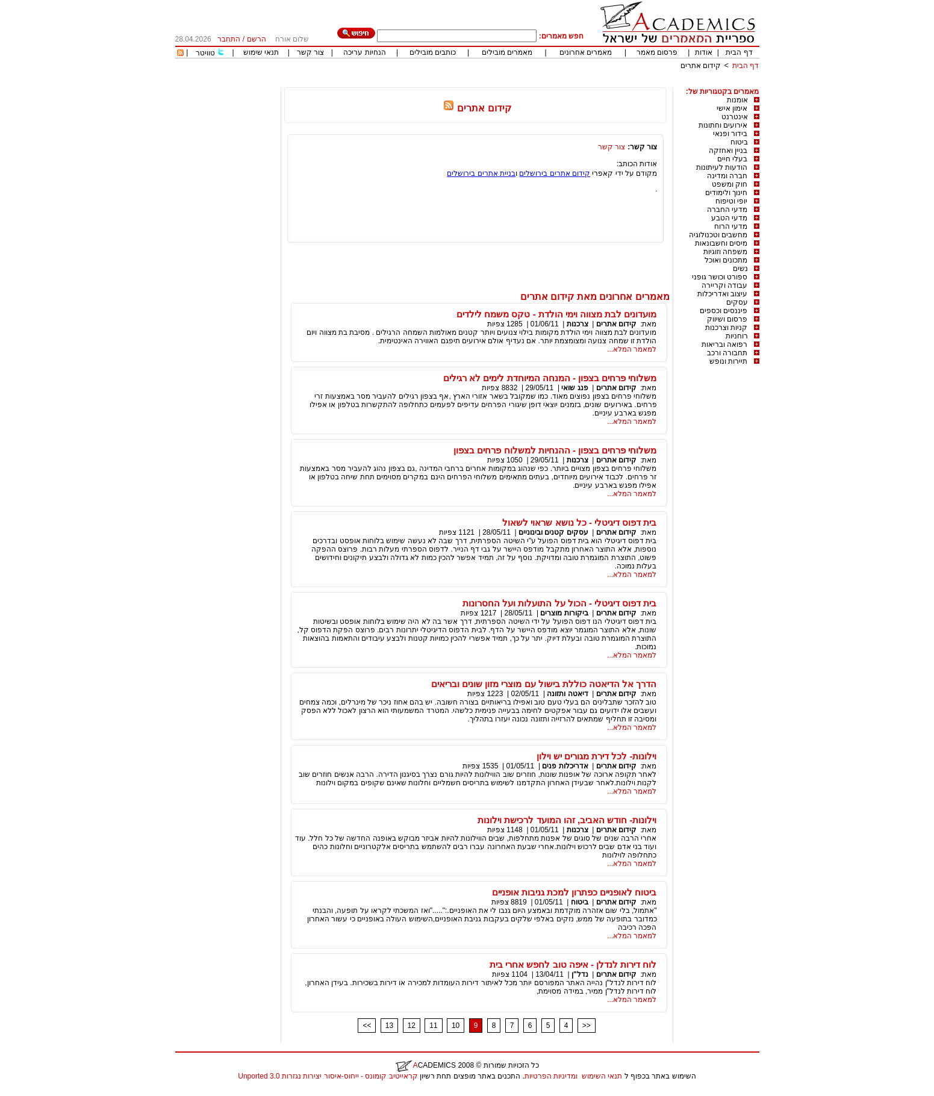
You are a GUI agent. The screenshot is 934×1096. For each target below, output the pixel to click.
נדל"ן (579, 974)
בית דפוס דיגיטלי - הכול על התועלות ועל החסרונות (559, 603)
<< (367, 1025)
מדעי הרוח (730, 226)
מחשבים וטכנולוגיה (718, 235)
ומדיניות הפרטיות (551, 1076)
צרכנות (577, 324)
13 (389, 1025)
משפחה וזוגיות (725, 252)
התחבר (228, 39)
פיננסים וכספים (723, 311)
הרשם (256, 39)
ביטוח (739, 142)
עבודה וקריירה (724, 285)
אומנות (737, 100)
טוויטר (205, 53)
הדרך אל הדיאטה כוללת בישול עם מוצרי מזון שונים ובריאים (544, 684)
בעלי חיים (732, 159)
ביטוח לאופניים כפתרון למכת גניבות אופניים (574, 892)
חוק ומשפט (729, 184)
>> (586, 1025)
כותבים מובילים (432, 52)
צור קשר (310, 52)
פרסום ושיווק (727, 319)
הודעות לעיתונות (721, 167)
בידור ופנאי (730, 133)
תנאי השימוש (602, 1076)
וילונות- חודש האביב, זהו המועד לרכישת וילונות (567, 820)
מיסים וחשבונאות (721, 243)
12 (412, 1025)
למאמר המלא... (631, 349)
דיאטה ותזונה (567, 694)
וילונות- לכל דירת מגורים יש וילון (597, 756)
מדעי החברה (727, 209)
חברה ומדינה (727, 176)
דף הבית (739, 52)
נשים (740, 268)
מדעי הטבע (729, 218)
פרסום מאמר (657, 52)
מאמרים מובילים (507, 52)
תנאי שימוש (261, 52)
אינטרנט (734, 117)
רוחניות (737, 336)
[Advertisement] (540, 82)
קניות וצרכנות (726, 327)
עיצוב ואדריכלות (722, 294)
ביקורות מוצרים (564, 613)
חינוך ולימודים (726, 192)
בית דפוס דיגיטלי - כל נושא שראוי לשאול (579, 522)
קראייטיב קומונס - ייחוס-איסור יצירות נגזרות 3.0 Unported (327, 1076)
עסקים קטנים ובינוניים (553, 532)
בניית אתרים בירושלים (481, 173)
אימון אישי (732, 108)
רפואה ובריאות (724, 344)
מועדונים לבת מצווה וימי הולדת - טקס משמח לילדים (556, 314)
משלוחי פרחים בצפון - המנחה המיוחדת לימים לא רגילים (549, 378)
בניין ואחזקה (728, 150)
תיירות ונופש (728, 361)
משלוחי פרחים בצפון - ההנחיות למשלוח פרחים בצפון (554, 450)
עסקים (737, 302)
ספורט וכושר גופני (720, 277)
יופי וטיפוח (731, 201)
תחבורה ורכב (727, 353)
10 (455, 1025)
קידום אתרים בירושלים (554, 173)
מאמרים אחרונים (585, 52)
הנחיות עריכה (364, 52)
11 (433, 1025)
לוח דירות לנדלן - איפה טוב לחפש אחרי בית (573, 964)
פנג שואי (574, 388)
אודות (703, 52)
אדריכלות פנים (565, 766)
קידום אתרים (700, 65)
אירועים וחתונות (723, 125)
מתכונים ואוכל (726, 260)
